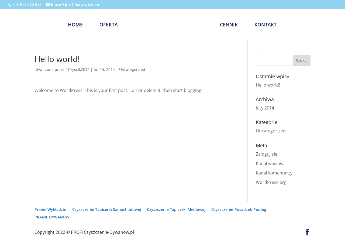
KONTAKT (265, 25)
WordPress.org (271, 182)
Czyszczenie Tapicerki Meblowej (176, 209)
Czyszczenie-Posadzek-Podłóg (238, 209)
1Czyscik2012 (77, 69)
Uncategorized (132, 69)
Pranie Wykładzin (50, 209)
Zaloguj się (266, 154)
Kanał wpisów (269, 163)
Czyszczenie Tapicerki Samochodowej (106, 209)
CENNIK (229, 25)
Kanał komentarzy (274, 173)
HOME (75, 25)
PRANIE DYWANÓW (51, 217)
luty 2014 (265, 108)
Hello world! (268, 85)
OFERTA (108, 25)
